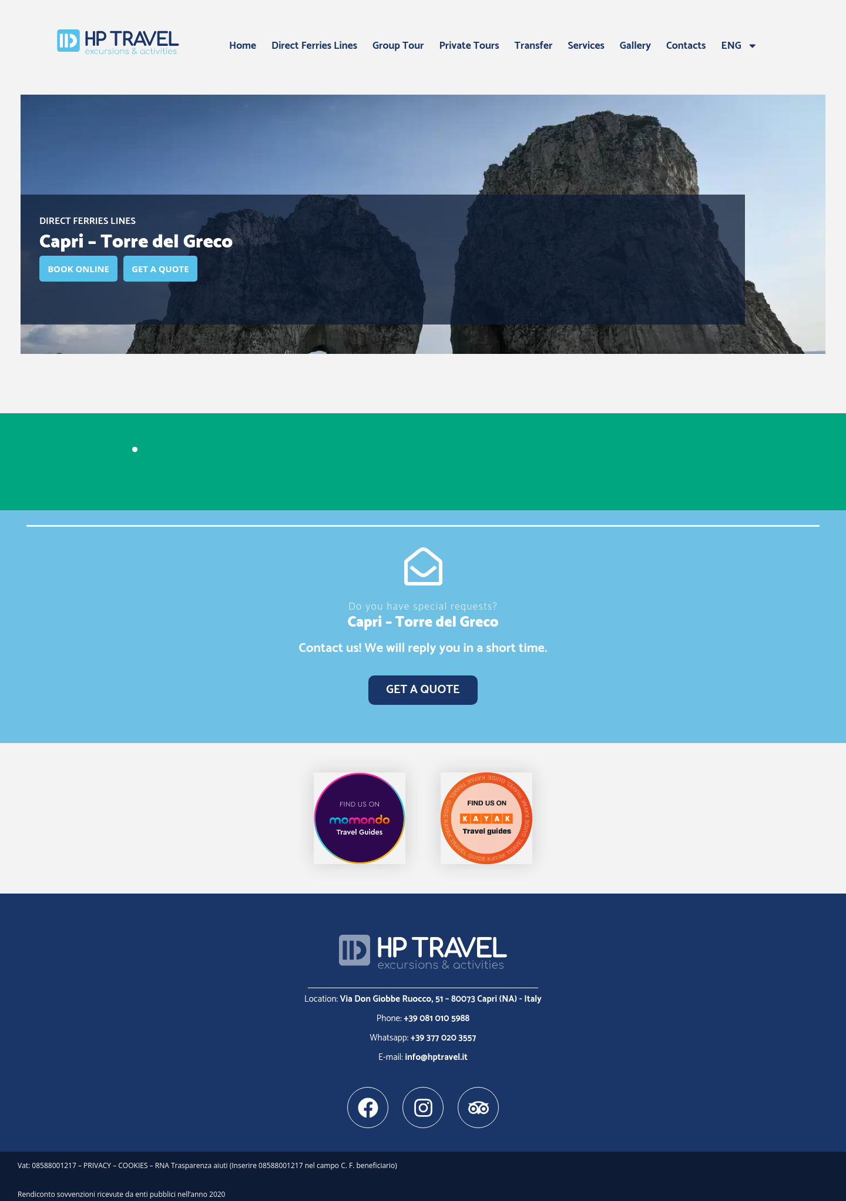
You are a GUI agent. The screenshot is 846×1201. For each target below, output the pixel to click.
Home (242, 46)
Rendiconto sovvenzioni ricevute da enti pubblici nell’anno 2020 (121, 1187)
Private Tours (469, 46)
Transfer (534, 46)
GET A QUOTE (178, 269)
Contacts (686, 46)
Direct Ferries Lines (314, 46)
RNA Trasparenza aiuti (192, 1159)
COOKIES (132, 1159)
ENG (739, 46)
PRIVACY (97, 1159)
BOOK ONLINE (84, 269)
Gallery (635, 46)
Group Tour (398, 46)
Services (586, 46)
